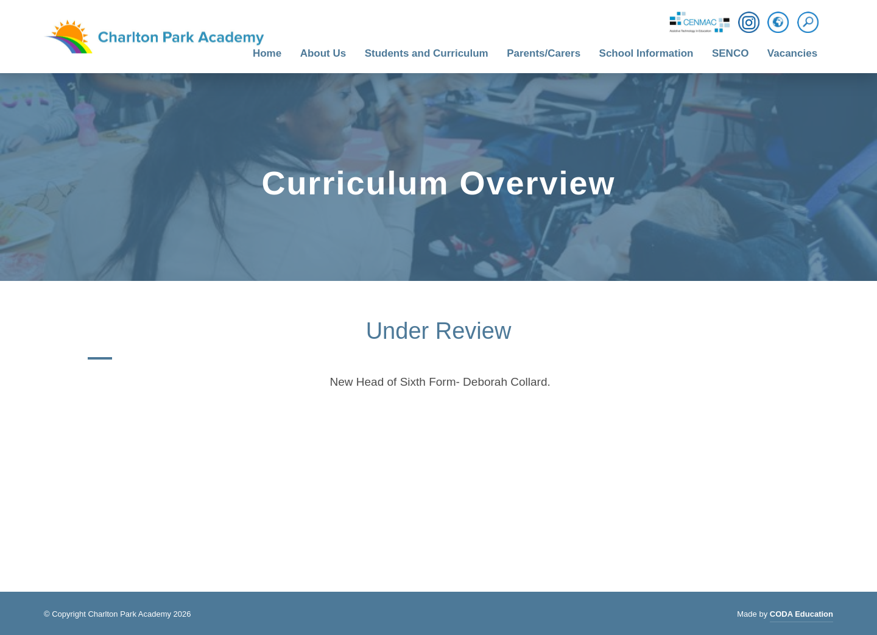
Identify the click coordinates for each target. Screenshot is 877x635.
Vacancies (792, 53)
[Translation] (778, 23)
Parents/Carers (543, 53)
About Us (323, 53)
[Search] (811, 22)
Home (267, 53)
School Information (646, 53)
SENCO (730, 53)
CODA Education (801, 615)
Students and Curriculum (426, 53)
